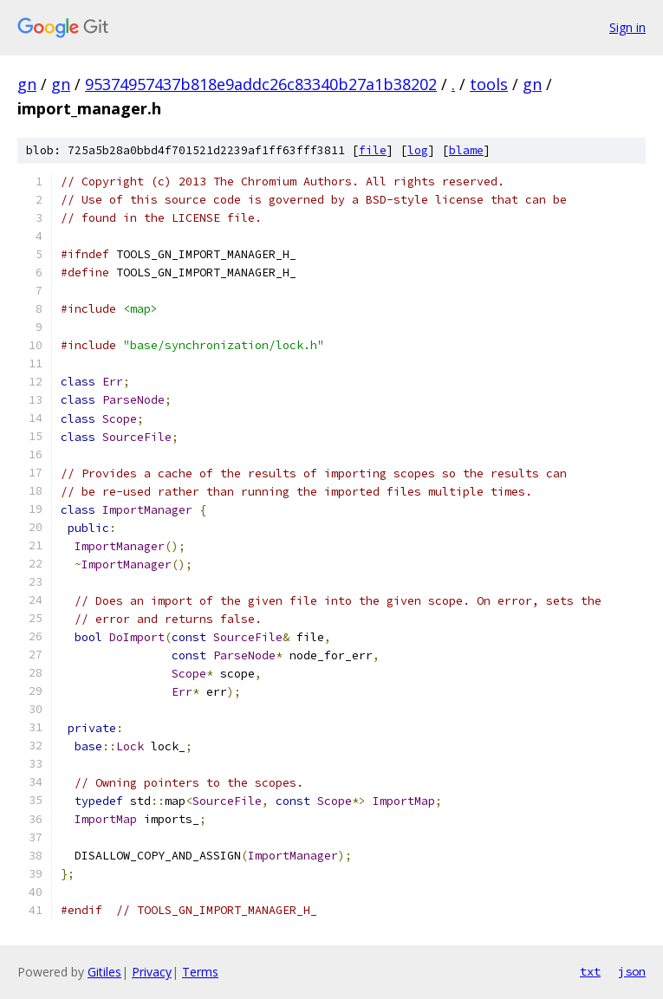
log (417, 150)
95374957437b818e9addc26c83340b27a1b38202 (261, 84)
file (373, 150)
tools (489, 84)
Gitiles (104, 971)
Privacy (152, 971)
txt (590, 971)
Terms (200, 971)
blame (466, 150)
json (632, 971)
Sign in (627, 27)
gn (26, 84)
